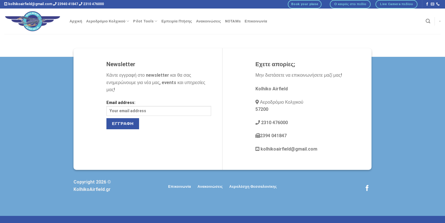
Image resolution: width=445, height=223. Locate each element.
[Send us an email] (432, 4)
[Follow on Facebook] (427, 4)
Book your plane (304, 4)
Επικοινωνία (256, 21)
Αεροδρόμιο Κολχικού (107, 21)
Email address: (158, 108)
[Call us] (438, 4)
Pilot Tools (145, 21)
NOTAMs (233, 21)
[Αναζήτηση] (428, 21)
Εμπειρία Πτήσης (176, 21)
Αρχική (76, 21)
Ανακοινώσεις (208, 21)
